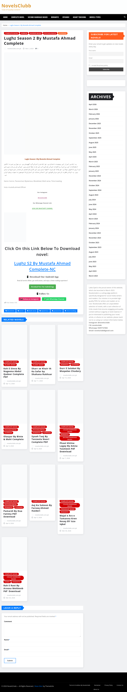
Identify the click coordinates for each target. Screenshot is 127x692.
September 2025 (95, 138)
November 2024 (95, 181)
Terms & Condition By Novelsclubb (79, 685)
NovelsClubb (16, 6)
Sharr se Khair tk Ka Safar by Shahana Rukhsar (42, 371)
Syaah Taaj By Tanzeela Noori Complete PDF (40, 439)
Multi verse (32, 311)
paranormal (57, 311)
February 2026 (94, 114)
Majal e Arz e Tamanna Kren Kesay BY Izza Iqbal (68, 520)
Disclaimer (97, 685)
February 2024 (94, 223)
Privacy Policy (109, 685)
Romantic (55, 17)
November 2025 (95, 128)
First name (92, 50)
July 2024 (92, 200)
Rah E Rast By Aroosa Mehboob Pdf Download (13, 588)
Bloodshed (10, 311)
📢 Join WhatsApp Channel (54, 299)
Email (6, 649)
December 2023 (95, 233)
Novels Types (95, 17)
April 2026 (92, 104)
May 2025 (92, 152)
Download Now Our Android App (42, 287)
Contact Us (120, 685)
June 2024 (92, 204)
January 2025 (94, 171)
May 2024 (92, 209)
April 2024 (92, 214)
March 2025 (93, 162)
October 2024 (94, 185)
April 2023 (92, 271)
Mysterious (44, 311)
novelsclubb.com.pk (14, 48)
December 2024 (95, 176)
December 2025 (95, 123)
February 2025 (94, 166)
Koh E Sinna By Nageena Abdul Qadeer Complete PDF (13, 372)
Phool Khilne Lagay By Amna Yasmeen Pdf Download (68, 447)
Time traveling (71, 311)
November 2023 (95, 238)
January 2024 (94, 228)
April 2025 (92, 157)
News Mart (39, 686)
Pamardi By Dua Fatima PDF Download (12, 513)
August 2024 (93, 195)
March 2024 (93, 219)
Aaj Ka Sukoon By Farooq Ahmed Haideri (42, 508)
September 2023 (95, 247)
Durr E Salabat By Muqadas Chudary (70, 370)
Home (5, 17)
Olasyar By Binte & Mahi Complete (13, 438)
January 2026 (94, 119)
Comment (8, 621)
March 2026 (93, 109)
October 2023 (94, 242)
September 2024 (95, 190)
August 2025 (93, 142)
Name (7, 639)
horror (21, 311)
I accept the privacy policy (98, 65)
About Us (96, 689)
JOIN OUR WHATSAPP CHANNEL (42, 208)
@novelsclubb (42, 198)
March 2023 (93, 276)
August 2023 (93, 252)
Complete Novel (17, 17)
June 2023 (92, 262)
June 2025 (92, 147)
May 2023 (92, 266)
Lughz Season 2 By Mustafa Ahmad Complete (25, 25)
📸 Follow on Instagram (30, 299)
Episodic (66, 17)
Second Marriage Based (38, 17)
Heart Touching (79, 17)
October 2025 (94, 133)
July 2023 (92, 257)
